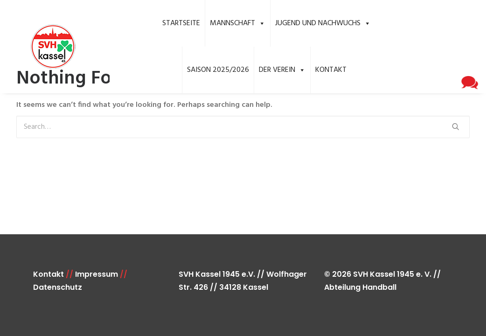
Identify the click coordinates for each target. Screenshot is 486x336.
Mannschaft (237, 23)
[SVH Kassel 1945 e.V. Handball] (39, 47)
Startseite (181, 23)
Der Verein (282, 70)
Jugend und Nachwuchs (323, 23)
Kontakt (331, 70)
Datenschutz (57, 287)
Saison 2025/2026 (218, 70)
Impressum (96, 274)
